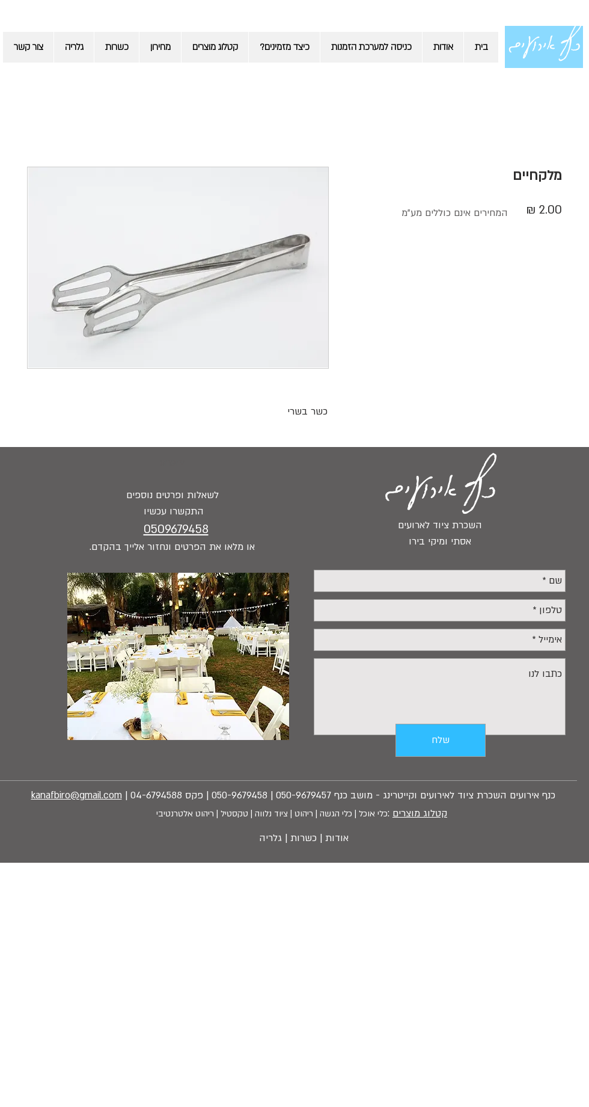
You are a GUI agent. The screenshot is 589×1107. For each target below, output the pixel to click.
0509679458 (176, 529)
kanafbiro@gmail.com (76, 795)
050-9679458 (239, 795)
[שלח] (440, 740)
